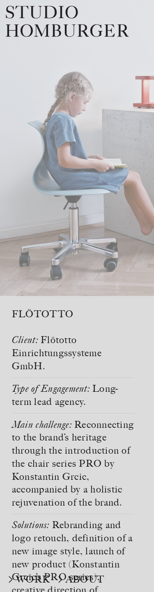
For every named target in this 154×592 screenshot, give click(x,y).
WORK (33, 579)
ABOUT (85, 579)
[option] (77, 148)
